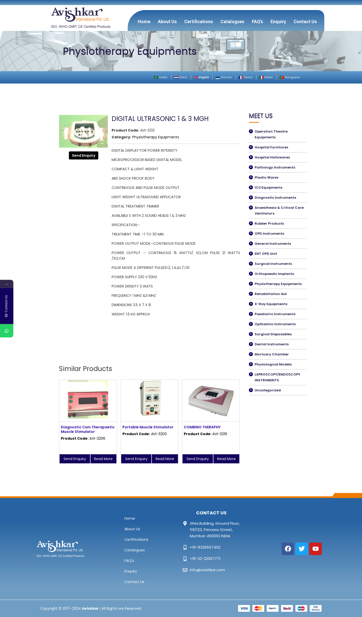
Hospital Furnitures (271, 147)
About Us (167, 21)
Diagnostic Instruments (275, 197)
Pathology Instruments (275, 167)
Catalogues (232, 21)
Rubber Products (269, 223)
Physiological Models (273, 364)
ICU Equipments (268, 187)
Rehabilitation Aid (271, 294)
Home (144, 21)
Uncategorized (268, 390)
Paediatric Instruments (275, 314)
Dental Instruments (272, 344)
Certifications (198, 21)
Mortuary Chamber (272, 354)
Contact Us (305, 21)
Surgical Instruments (273, 263)
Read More (103, 458)
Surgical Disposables (273, 334)
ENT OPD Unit (266, 253)
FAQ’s (257, 21)
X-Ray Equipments (271, 304)
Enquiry (278, 21)
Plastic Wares (266, 177)
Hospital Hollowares (272, 157)
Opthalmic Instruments (275, 324)
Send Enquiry (83, 155)
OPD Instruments (269, 233)
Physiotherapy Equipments (155, 137)
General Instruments (273, 243)
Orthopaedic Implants (274, 273)
